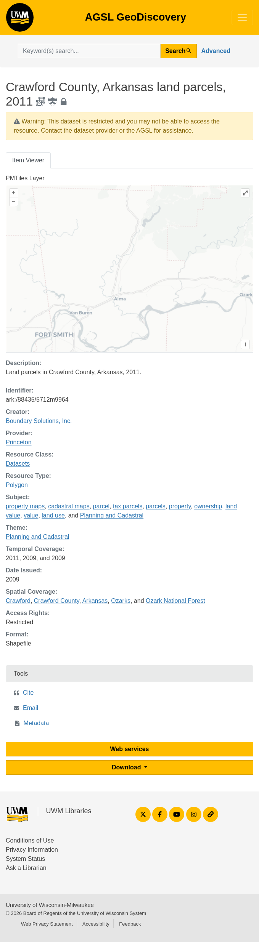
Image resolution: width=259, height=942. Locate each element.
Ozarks (120, 601)
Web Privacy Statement (47, 924)
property (180, 506)
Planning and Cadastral (111, 515)
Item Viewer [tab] (28, 160)
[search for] (89, 51)
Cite (28, 692)
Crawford (18, 601)
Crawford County (56, 601)
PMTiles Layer (25, 178)
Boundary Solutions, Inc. (39, 421)
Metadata (36, 723)
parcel (101, 506)
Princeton (19, 442)
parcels (156, 506)
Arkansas (95, 601)
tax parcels (127, 506)
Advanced (215, 51)
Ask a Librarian (26, 868)
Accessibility (95, 924)
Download (127, 767)
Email (30, 708)
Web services (129, 749)
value (31, 515)
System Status (25, 858)
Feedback (130, 924)
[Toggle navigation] (242, 17)
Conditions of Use (30, 840)
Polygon (17, 485)
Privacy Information (32, 849)
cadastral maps (69, 506)
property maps (25, 506)
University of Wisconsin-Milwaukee (50, 905)
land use (53, 515)
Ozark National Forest (175, 601)
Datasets (18, 463)
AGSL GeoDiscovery (20, 19)
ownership (208, 506)
